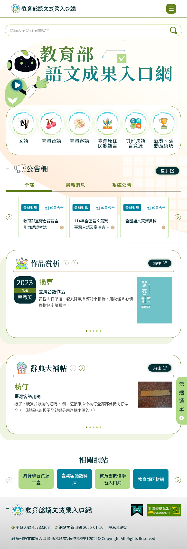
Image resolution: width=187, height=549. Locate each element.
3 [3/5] (93, 331)
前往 (160, 263)
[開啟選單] (171, 9)
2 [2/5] (90, 331)
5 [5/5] (100, 331)
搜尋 (173, 30)
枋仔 (21, 386)
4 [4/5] (97, 331)
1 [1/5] (86, 331)
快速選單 (181, 400)
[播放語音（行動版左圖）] (24, 71)
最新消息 (75, 184)
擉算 (46, 281)
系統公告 (121, 184)
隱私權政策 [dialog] (118, 527)
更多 (167, 171)
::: (7, 168)
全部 (29, 184)
